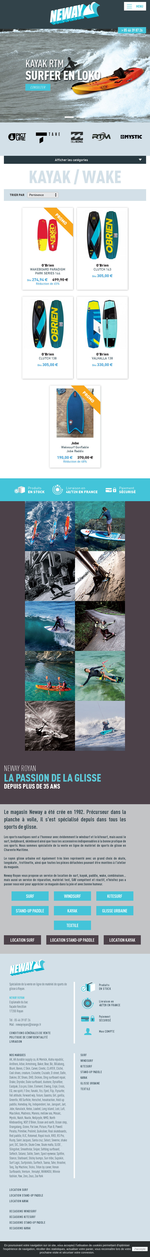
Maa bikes (14, 1113)
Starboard (23, 1158)
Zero (25, 1176)
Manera (35, 1113)
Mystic (12, 1118)
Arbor (21, 1064)
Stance (12, 1158)
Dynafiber (57, 1082)
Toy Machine (21, 1167)
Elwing (47, 1086)
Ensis (61, 1086)
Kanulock (20, 1109)
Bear (46, 1064)
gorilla (60, 1095)
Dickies (38, 1077)
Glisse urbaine (114, 910)
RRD (53, 1136)
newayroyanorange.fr (28, 1024)
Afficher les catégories (71, 160)
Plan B (51, 1127)
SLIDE (57, 1145)
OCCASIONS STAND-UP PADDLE (27, 1222)
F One (27, 1091)
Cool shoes (15, 1073)
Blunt (12, 1068)
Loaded (37, 1109)
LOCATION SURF (18, 1189)
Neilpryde (37, 1118)
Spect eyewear (48, 1154)
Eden (30, 1086)
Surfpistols (26, 1162)
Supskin (59, 1158)
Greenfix (13, 1100)
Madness (25, 1113)
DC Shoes (23, 1077)
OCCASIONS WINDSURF (23, 1211)
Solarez (22, 1154)
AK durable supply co (24, 1059)
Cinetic (42, 1068)
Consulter (38, 87)
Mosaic (57, 1113)
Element (38, 1086)
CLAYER (51, 1068)
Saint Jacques (23, 1140)
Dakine (13, 1077)
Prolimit (32, 1131)
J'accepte (140, 1249)
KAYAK (83, 1077)
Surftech (37, 1162)
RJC (24, 1136)
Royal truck (44, 1136)
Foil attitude (15, 1095)
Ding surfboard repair (54, 1077)
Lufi (62, 1109)
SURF (83, 1055)
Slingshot (14, 1149)
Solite (30, 1154)
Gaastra (48, 1095)
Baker (40, 1064)
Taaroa (46, 1162)
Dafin (63, 1073)
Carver (34, 1068)
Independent (39, 1104)
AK (10, 1059)
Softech (13, 1154)
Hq (29, 1104)
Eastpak (13, 1086)
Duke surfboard (34, 1082)
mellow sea (46, 1113)
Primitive (22, 1131)
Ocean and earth (45, 1122)
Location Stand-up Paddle (72, 940)
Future (39, 1095)
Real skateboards (57, 1131)
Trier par (17, 195)
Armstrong (31, 1064)
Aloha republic (55, 1059)
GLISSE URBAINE (90, 1083)
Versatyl (36, 1171)
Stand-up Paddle (30, 910)
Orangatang (15, 1127)
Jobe (11, 1109)
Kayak (72, 910)
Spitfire (60, 1154)
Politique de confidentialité (28, 1037)
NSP (26, 1122)
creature (26, 1073)
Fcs (41, 1091)
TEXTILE (85, 1089)
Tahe (53, 1162)
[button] (69, 117)
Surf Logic (14, 1162)
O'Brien (32, 1122)
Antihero (13, 1064)
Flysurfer (59, 1091)
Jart (63, 1104)
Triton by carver (43, 1167)
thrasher (61, 1162)
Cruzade (46, 1073)
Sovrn (37, 1154)
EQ (10, 1091)
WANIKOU (46, 1171)
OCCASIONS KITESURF (22, 1217)
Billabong (59, 1064)
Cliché (59, 1068)
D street (55, 1073)
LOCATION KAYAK (19, 1201)
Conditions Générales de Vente (30, 1033)
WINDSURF (86, 1060)
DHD (31, 1077)
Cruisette (35, 1073)
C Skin (27, 1068)
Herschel (36, 1100)
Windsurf (72, 896)
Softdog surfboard (50, 1149)
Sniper (36, 1149)
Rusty (12, 1140)
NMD (45, 1118)
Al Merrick (42, 1059)
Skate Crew (34, 1145)
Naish (20, 1118)
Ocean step (61, 1122)
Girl (54, 1095)
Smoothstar (26, 1149)
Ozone (26, 1127)
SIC (16, 1145)
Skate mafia (47, 1145)
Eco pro (23, 1086)
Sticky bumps (36, 1158)
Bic (51, 1064)
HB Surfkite (25, 1100)
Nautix (27, 1118)
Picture (42, 1127)
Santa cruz (37, 1140)
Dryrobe (21, 1082)
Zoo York (39, 1176)
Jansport (55, 1104)
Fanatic (34, 1091)
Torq (11, 1167)
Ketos (29, 1109)
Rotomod (32, 1136)
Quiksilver (42, 1131)
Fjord (46, 1091)
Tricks (32, 1167)
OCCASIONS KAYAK (19, 1228)
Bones (19, 1068)
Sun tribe (49, 1158)
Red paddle (15, 1136)
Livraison (15, 1041)
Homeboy (22, 1104)
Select (47, 1140)
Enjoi (54, 1086)
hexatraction (48, 1100)
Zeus (31, 1176)
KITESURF (86, 1066)
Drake (12, 1082)
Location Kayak (122, 940)
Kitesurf (114, 896)
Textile (72, 925)
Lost (57, 1109)
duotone (47, 1082)
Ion (48, 1104)
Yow (20, 1176)
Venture (26, 1171)
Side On (23, 1145)
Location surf (22, 940)
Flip (52, 1091)
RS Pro (60, 1136)
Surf (30, 896)
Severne (56, 1140)
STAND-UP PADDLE (91, 1072)
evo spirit (18, 1091)
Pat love (34, 1127)
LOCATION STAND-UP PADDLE (26, 1195)
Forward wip (29, 1095)
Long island (48, 1109)
